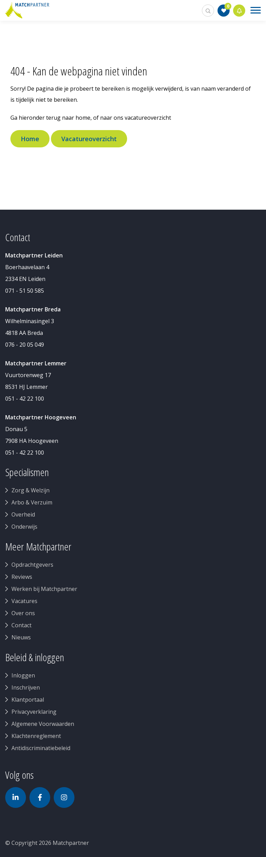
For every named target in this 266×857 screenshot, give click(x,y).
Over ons (23, 613)
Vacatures (24, 601)
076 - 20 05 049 (24, 344)
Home (30, 139)
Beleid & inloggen (34, 657)
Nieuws (21, 637)
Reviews (21, 577)
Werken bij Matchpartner (44, 589)
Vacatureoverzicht (89, 139)
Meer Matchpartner (38, 547)
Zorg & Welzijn (30, 490)
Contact (21, 625)
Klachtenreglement (36, 736)
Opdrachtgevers (32, 564)
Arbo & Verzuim (31, 502)
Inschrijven (25, 687)
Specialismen (27, 472)
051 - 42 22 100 (24, 398)
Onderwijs (24, 526)
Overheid (23, 514)
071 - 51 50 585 (24, 290)
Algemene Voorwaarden (42, 724)
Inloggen (23, 675)
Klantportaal (27, 699)
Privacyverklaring (33, 711)
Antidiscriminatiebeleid (40, 748)
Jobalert (239, 10)
